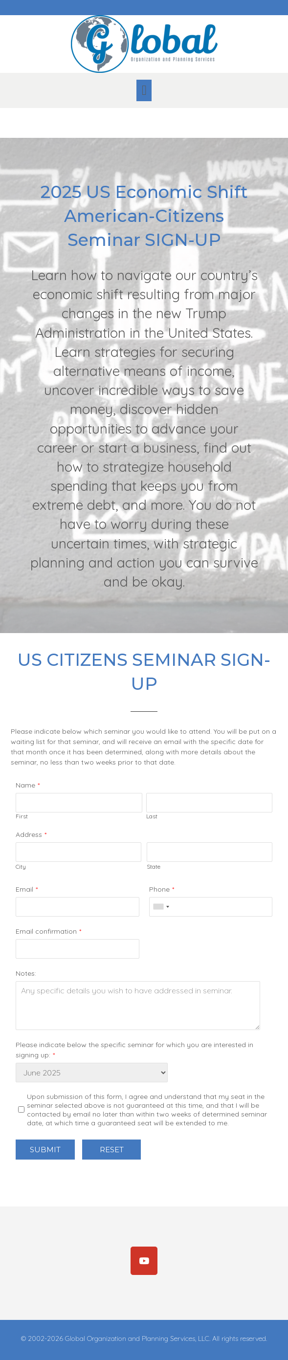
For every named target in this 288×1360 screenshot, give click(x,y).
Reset (112, 1149)
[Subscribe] (144, 1261)
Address (29, 834)
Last (151, 816)
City (21, 866)
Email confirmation (46, 931)
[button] (144, 90)
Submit (45, 1149)
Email (24, 889)
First (22, 816)
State (153, 866)
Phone (159, 889)
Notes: (26, 973)
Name (25, 785)
